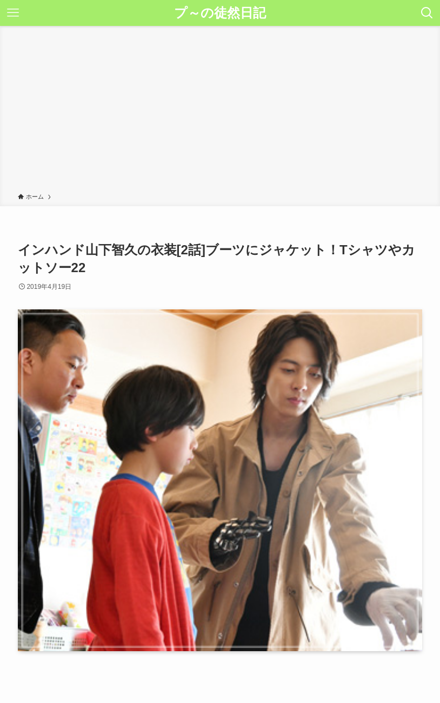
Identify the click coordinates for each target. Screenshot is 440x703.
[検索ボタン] (427, 13)
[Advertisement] (220, 111)
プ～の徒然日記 (220, 12)
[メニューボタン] (13, 13)
